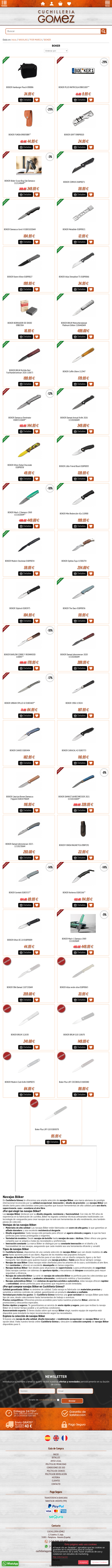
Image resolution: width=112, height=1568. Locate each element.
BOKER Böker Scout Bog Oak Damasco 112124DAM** (20, 182)
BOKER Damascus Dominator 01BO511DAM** (19, 418)
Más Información (60, 1557)
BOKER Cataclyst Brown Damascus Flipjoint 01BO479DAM (19, 797)
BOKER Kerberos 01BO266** (74, 892)
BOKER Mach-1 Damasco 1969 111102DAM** (20, 513)
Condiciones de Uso (56, 1467)
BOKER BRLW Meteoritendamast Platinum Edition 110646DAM (74, 324)
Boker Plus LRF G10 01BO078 (47, 1129)
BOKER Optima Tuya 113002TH (74, 560)
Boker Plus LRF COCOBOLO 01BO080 (74, 1081)
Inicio (56, 1454)
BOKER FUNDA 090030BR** (20, 134)
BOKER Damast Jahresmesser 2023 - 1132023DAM (20, 845)
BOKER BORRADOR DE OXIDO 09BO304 (20, 324)
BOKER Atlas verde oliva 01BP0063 (74, 987)
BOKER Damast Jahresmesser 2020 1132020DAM (74, 655)
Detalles (56, 1457)
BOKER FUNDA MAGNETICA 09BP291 (74, 845)
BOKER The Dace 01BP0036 (74, 608)
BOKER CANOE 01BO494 (20, 750)
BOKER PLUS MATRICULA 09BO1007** (74, 87)
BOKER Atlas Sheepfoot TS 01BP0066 (74, 276)
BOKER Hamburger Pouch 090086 (19, 87)
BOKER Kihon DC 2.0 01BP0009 (19, 939)
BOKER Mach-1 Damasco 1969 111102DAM (74, 939)
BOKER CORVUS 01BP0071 (74, 181)
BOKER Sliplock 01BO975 (19, 608)
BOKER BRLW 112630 (20, 1034)
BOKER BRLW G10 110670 (74, 1034)
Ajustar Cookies (99, 1562)
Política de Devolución (56, 1474)
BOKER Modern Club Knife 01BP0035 (20, 1081)
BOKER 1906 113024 (74, 702)
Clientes (56, 1480)
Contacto (55, 1483)
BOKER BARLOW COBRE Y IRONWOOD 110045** (19, 655)
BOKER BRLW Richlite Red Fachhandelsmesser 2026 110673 (19, 371)
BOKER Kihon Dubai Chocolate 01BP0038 (20, 466)
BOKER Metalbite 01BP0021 (74, 229)
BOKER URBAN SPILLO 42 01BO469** (20, 702)
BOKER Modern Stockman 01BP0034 (19, 560)
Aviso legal (56, 1460)
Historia (56, 1477)
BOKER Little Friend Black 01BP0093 (74, 466)
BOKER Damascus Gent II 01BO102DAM (20, 229)
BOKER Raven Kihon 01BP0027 (19, 276)
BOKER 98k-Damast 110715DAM (20, 987)
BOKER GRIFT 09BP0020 (74, 134)
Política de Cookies (56, 1470)
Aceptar (83, 1562)
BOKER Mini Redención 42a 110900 (74, 513)
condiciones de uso (47, 1400)
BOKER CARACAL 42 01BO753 (74, 750)
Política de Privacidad (56, 1464)
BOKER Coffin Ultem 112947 (74, 371)
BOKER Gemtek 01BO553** (20, 892)
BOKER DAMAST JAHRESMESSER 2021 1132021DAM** (74, 797)
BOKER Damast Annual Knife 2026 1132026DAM (74, 418)
